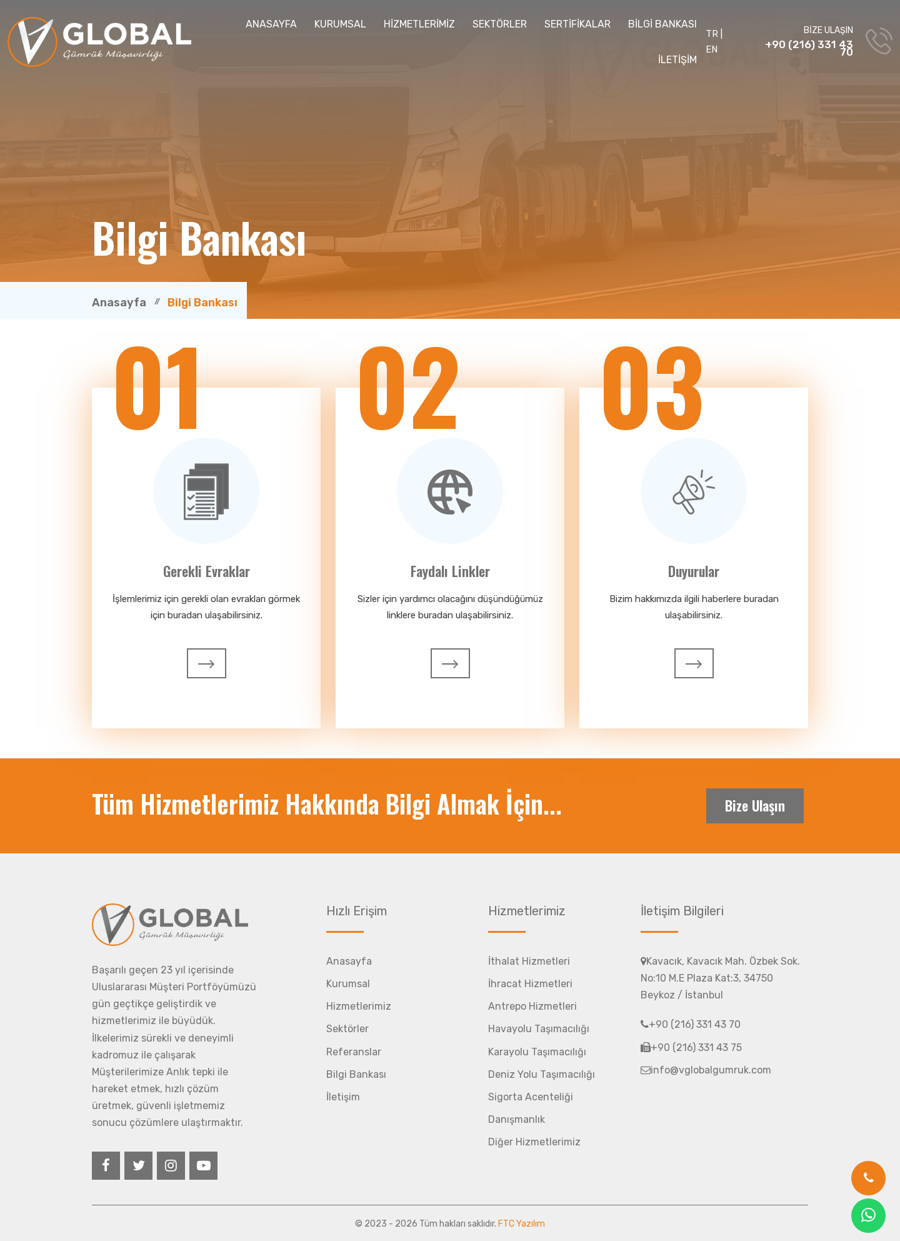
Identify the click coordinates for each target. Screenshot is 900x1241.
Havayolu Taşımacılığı (538, 1029)
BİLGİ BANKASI (662, 24)
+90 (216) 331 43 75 (691, 1047)
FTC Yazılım (521, 1223)
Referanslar (353, 1052)
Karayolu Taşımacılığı (537, 1052)
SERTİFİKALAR (577, 24)
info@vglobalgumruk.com (706, 1070)
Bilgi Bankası (356, 1074)
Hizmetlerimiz (358, 1006)
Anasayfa (119, 302)
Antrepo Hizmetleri (532, 1006)
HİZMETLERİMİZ (419, 24)
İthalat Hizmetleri (529, 961)
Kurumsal (348, 984)
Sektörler (347, 1029)
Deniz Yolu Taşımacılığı (541, 1074)
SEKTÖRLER (499, 24)
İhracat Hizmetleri (530, 984)
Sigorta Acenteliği (530, 1097)
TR (712, 33)
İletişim (343, 1097)
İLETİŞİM (677, 60)
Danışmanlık (516, 1119)
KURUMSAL (340, 24)
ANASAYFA (271, 24)
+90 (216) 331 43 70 (809, 48)
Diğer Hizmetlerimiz (534, 1142)
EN (712, 49)
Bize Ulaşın (755, 805)
